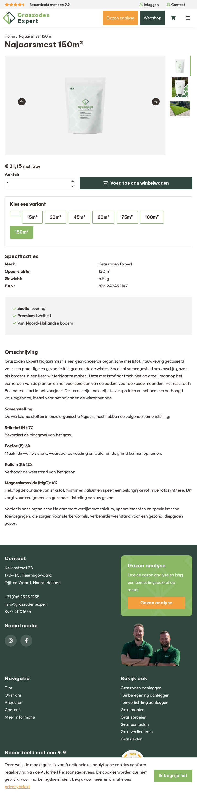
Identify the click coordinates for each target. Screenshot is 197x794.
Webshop (152, 17)
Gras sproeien (133, 717)
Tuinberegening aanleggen (145, 695)
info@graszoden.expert (26, 604)
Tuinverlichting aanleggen (144, 702)
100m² (152, 217)
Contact (176, 4)
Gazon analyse (120, 17)
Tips (9, 687)
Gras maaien (132, 709)
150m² (21, 232)
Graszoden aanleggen (141, 687)
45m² (79, 217)
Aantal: (12, 174)
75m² (127, 217)
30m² (55, 217)
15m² (32, 217)
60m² (103, 217)
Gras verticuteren (137, 731)
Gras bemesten (135, 724)
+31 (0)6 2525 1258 (22, 596)
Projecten (13, 702)
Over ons (13, 695)
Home (10, 36)
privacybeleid (17, 786)
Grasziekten (132, 739)
